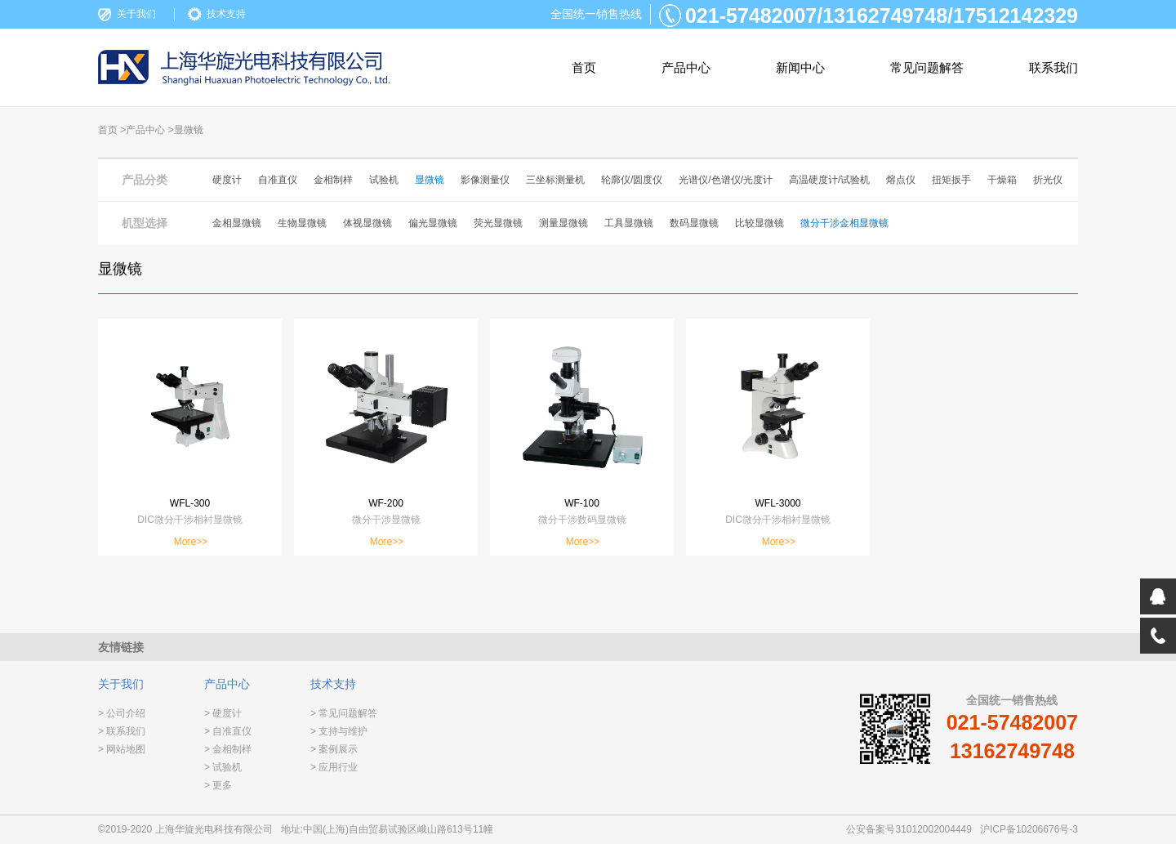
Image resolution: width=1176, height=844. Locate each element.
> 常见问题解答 (343, 713)
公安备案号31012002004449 (908, 829)
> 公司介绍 (121, 713)
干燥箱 (1002, 179)
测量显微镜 (563, 223)
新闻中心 (800, 67)
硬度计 (227, 179)
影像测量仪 (485, 179)
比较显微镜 (759, 223)
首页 (584, 67)
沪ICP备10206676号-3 (1029, 829)
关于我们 (136, 14)
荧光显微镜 (498, 223)
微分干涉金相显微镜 (844, 223)
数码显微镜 (694, 223)
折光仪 (1047, 179)
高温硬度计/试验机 (829, 179)
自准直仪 (277, 179)
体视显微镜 (367, 223)
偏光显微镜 (432, 223)
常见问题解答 (927, 67)
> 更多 (218, 785)
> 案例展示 (334, 749)
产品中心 (686, 67)
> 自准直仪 (228, 731)
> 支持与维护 (339, 731)
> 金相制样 (228, 749)
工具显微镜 (628, 223)
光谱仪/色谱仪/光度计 (726, 179)
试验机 (384, 179)
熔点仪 (900, 179)
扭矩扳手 (951, 179)
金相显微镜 (236, 223)
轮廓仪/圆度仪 (631, 179)
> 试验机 (223, 767)
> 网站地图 (121, 749)
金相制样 (333, 179)
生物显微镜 (302, 223)
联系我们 (1053, 67)
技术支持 (226, 14)
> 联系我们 (121, 731)
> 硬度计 (223, 713)
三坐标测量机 (555, 179)
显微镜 (429, 179)
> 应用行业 (334, 767)
